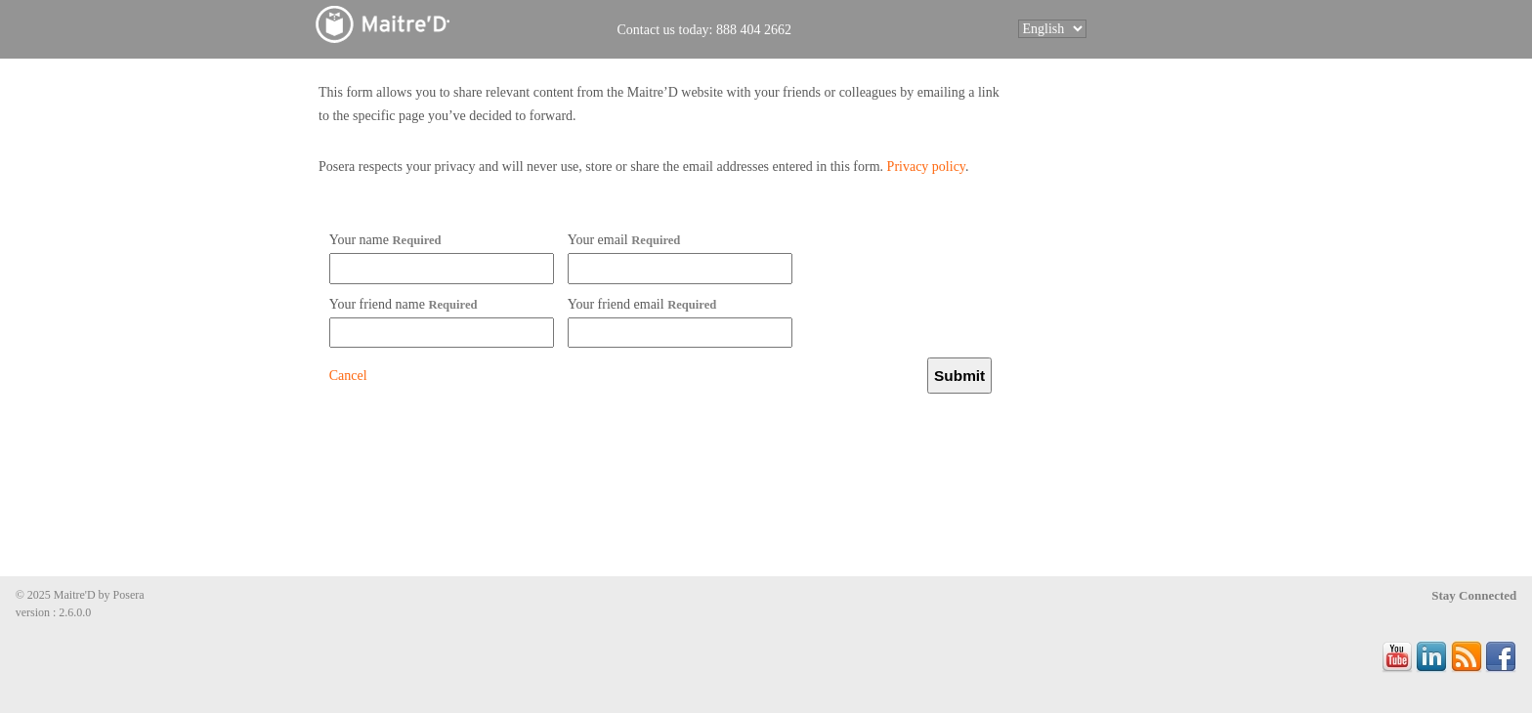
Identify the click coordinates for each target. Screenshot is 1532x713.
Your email (624, 239)
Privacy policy (926, 166)
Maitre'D (427, 24)
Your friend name (403, 304)
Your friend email (642, 304)
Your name (385, 239)
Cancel (348, 375)
